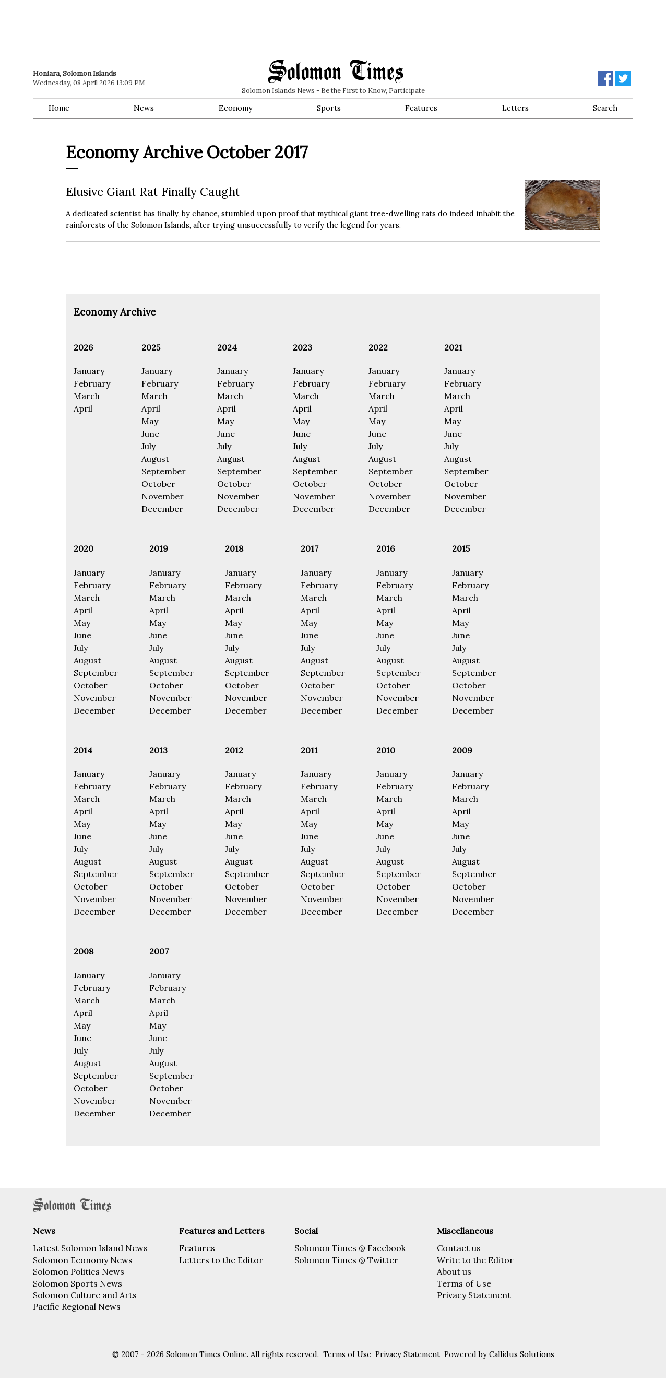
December (162, 509)
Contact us (459, 1248)
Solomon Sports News (77, 1283)
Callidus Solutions (521, 1354)
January (89, 371)
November (162, 496)
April (83, 408)
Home (59, 108)
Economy (236, 108)
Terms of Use (464, 1283)
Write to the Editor (475, 1260)
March (87, 396)
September (163, 471)
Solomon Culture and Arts (85, 1295)
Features (421, 108)
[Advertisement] (181, 28)
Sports (329, 108)
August (155, 458)
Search (605, 108)
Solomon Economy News (83, 1260)
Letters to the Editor (221, 1260)
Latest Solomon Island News (90, 1248)
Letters (515, 108)
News (144, 108)
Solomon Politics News (78, 1271)
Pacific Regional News (77, 1306)
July (148, 446)
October (158, 483)
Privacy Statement (474, 1295)
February (92, 383)
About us (454, 1271)
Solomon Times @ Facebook (350, 1248)
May (149, 421)
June (150, 433)
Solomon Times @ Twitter (346, 1260)
